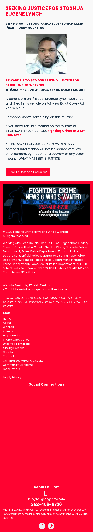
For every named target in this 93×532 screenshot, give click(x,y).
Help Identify (11, 335)
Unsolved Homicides (16, 344)
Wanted (8, 327)
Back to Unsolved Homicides (28, 172)
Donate (8, 352)
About (7, 323)
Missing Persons (13, 348)
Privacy (16, 377)
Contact (8, 356)
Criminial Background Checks (23, 361)
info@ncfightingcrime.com (46, 499)
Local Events (11, 369)
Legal (6, 377)
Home (7, 319)
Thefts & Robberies (16, 340)
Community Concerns (18, 365)
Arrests (8, 331)
